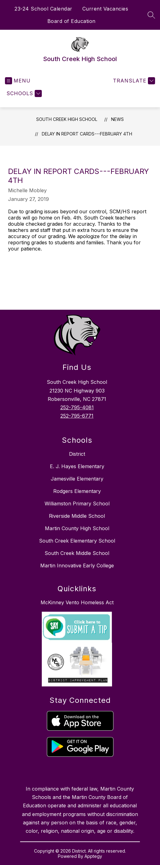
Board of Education (71, 21)
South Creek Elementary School (77, 541)
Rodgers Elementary (77, 491)
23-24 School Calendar (43, 9)
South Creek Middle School (77, 553)
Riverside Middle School (77, 516)
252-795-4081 (77, 407)
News (117, 119)
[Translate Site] (133, 81)
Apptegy (93, 856)
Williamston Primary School (77, 503)
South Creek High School (66, 119)
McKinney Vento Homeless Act (77, 602)
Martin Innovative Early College (77, 565)
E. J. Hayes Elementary (77, 466)
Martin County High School (77, 528)
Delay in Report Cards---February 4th (87, 133)
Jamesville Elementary (77, 479)
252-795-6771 (76, 416)
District (77, 454)
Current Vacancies (105, 9)
